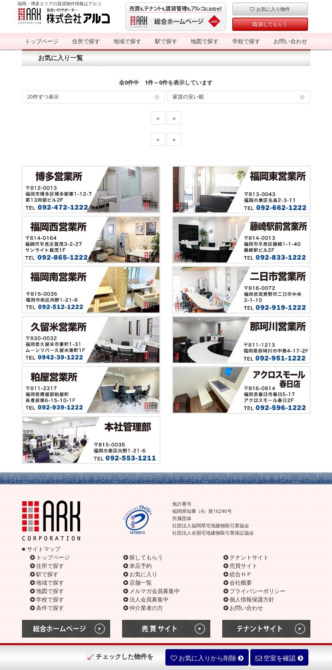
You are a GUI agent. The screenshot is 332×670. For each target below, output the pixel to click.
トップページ (41, 41)
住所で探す (86, 41)
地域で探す (127, 41)
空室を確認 (279, 658)
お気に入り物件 (270, 9)
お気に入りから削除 (207, 658)
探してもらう (270, 24)
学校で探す (246, 41)
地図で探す (205, 41)
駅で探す (166, 41)
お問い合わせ (290, 41)
